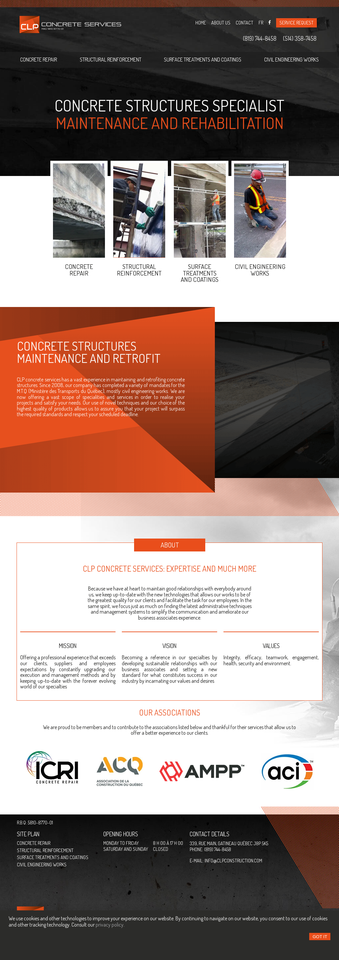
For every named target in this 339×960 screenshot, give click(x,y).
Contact (244, 22)
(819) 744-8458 (259, 39)
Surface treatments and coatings (202, 59)
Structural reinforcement (110, 59)
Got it (320, 936)
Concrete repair (38, 59)
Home (200, 22)
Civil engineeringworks (260, 269)
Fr (261, 22)
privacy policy (109, 924)
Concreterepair (79, 269)
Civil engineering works (291, 59)
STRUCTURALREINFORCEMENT (139, 269)
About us (220, 22)
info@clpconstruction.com (233, 860)
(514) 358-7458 (299, 39)
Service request (296, 22)
